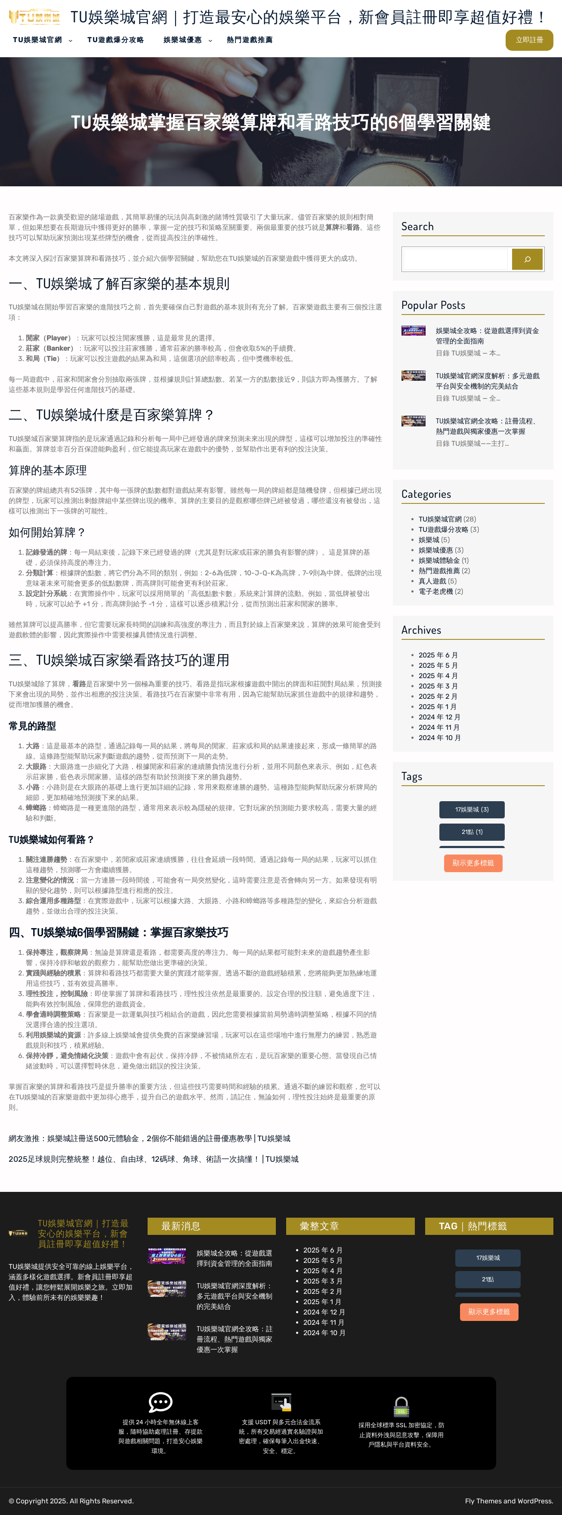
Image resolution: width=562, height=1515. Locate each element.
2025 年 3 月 (438, 686)
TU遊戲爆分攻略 (444, 529)
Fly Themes (483, 1501)
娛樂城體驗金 (439, 560)
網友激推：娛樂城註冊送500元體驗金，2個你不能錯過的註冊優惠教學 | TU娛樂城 (149, 1138)
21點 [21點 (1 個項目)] (472, 832)
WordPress (535, 1501)
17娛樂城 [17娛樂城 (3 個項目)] (472, 810)
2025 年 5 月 (438, 665)
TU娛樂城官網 (440, 519)
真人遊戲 (432, 581)
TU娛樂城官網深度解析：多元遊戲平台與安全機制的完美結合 (488, 380)
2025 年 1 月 (438, 707)
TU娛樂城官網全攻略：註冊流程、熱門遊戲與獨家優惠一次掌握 (488, 426)
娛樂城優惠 (436, 550)
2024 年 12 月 (440, 717)
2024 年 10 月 (440, 738)
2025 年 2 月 (438, 696)
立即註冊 (529, 40)
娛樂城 (429, 540)
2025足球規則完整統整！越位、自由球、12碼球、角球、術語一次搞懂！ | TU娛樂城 (154, 1159)
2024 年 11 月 (439, 727)
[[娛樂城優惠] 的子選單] (210, 40)
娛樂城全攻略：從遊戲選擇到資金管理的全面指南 (487, 335)
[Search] (527, 259)
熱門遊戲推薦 (439, 571)
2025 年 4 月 (438, 676)
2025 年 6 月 (438, 655)
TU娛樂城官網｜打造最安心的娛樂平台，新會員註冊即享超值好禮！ (310, 16)
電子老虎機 (436, 591)
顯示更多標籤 (473, 863)
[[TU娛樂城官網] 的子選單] (70, 40)
